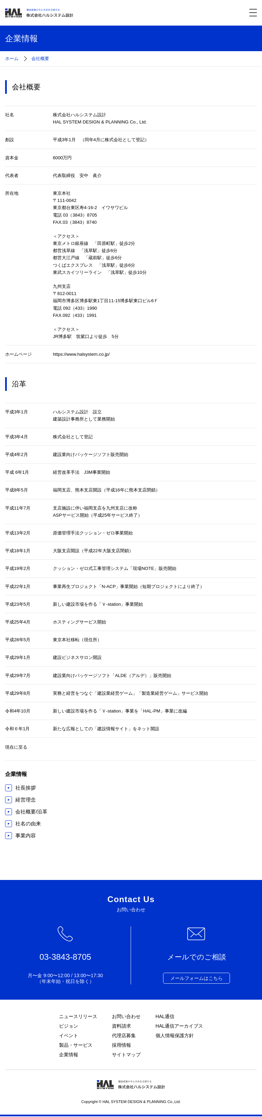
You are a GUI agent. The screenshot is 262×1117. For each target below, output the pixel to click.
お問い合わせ (126, 1016)
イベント (68, 1036)
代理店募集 (124, 1036)
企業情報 (68, 1055)
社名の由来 (28, 823)
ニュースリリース (78, 1016)
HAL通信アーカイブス (179, 1026)
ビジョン (68, 1026)
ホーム (11, 58)
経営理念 (25, 800)
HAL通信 (165, 1016)
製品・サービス (75, 1045)
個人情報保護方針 (175, 1036)
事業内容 (25, 835)
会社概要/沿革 (31, 811)
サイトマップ (126, 1055)
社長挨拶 (25, 788)
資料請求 (121, 1026)
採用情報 (121, 1045)
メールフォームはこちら (196, 978)
